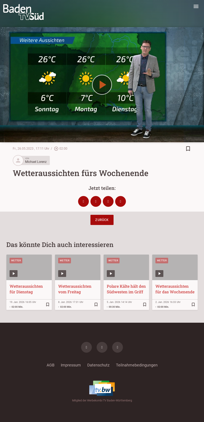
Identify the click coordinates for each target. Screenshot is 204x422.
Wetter (16, 260)
